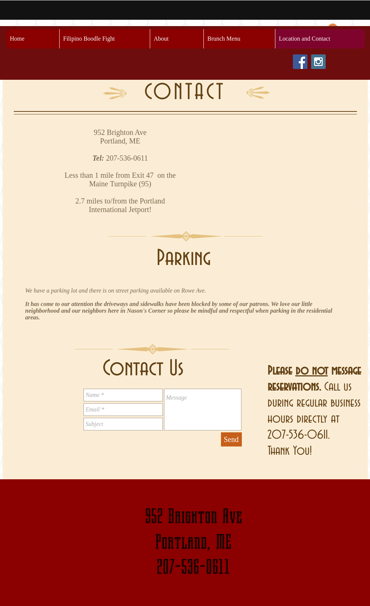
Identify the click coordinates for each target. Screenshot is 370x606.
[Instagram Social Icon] (318, 61)
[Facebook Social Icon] (300, 61)
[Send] (231, 439)
